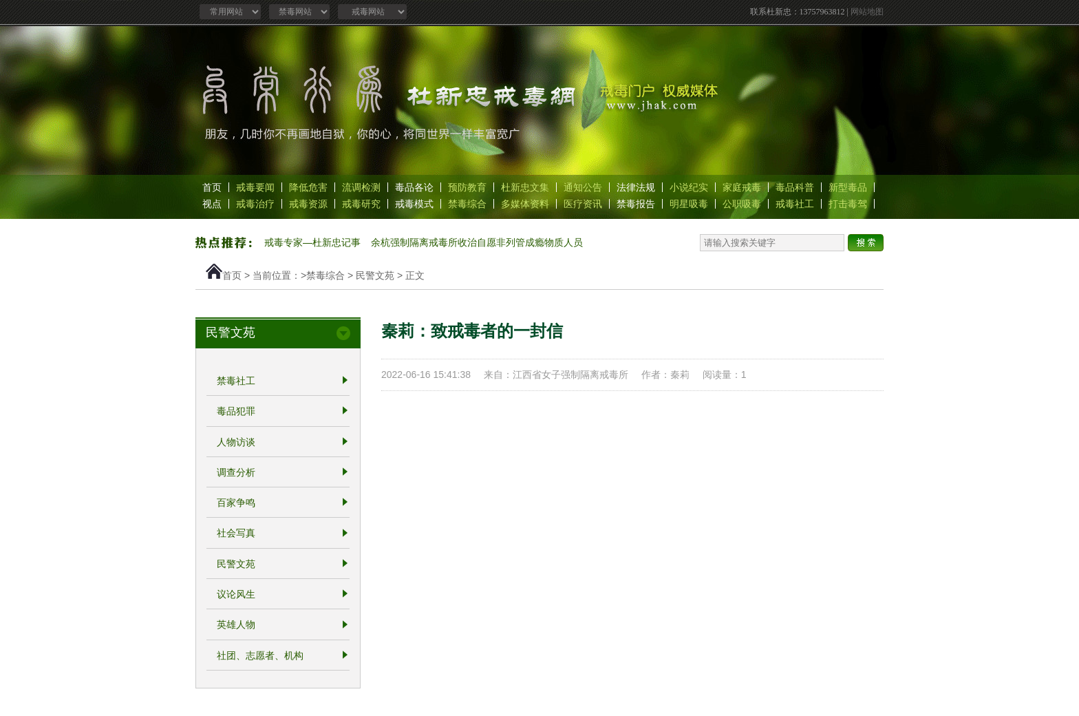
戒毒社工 (795, 203)
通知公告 (583, 187)
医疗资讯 (583, 203)
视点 (212, 203)
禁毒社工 (236, 380)
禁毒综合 (467, 203)
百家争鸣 (236, 502)
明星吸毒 (689, 203)
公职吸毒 (742, 203)
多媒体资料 (525, 203)
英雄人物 (236, 625)
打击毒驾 (848, 203)
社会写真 (236, 533)
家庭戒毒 (742, 187)
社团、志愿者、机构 (260, 655)
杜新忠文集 (525, 187)
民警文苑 (375, 275)
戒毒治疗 (255, 203)
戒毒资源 (308, 203)
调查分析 (236, 472)
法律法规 (636, 187)
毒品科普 (795, 187)
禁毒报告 (636, 203)
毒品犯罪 (236, 411)
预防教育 (467, 187)
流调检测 (361, 187)
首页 (212, 187)
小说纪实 (689, 187)
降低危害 (308, 187)
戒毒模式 (414, 203)
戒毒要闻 (255, 187)
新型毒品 (848, 187)
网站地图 (867, 12)
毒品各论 (414, 187)
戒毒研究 (361, 203)
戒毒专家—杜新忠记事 (312, 242)
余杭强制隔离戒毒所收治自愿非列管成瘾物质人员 (477, 242)
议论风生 (236, 594)
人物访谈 (236, 442)
